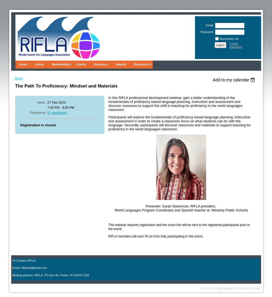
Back (19, 78)
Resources (141, 64)
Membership (60, 64)
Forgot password (236, 45)
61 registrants (57, 113)
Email (208, 25)
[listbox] (235, 80)
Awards (121, 64)
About (39, 64)
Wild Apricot (224, 288)
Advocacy (101, 64)
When (41, 102)
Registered (38, 113)
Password (205, 32)
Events (81, 64)
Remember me (229, 38)
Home (23, 64)
